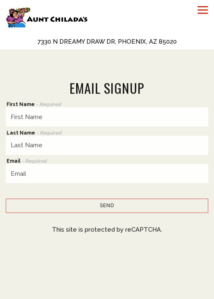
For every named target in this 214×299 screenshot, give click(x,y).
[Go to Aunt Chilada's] (107, 42)
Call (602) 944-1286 (107, 277)
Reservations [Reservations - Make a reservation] (107, 292)
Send (107, 206)
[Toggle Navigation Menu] (202, 10)
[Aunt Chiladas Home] (47, 17)
